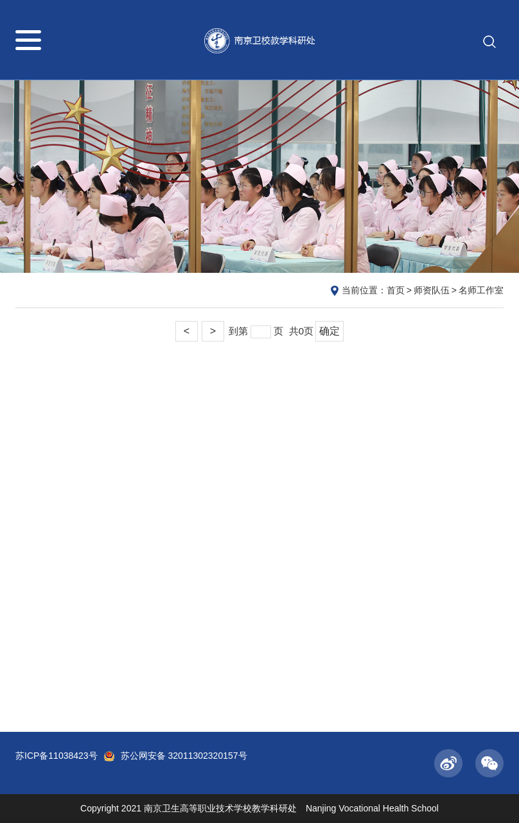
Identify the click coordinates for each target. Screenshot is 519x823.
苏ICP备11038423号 (56, 755)
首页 (396, 290)
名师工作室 (481, 290)
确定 (329, 330)
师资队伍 (432, 290)
